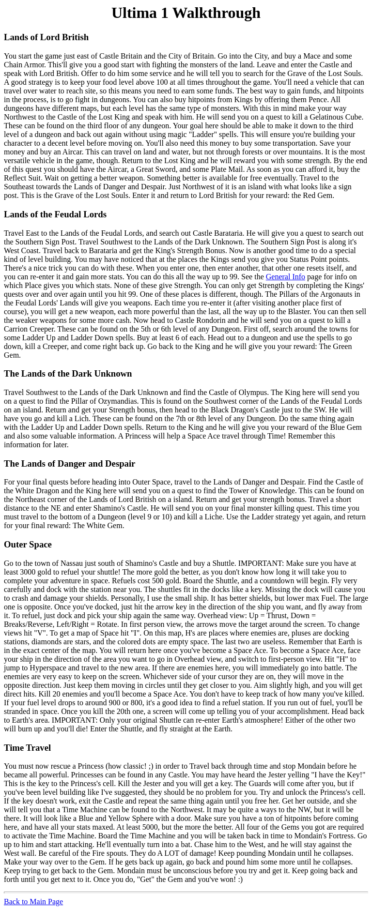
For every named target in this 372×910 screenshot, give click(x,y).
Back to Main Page (33, 901)
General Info (285, 277)
